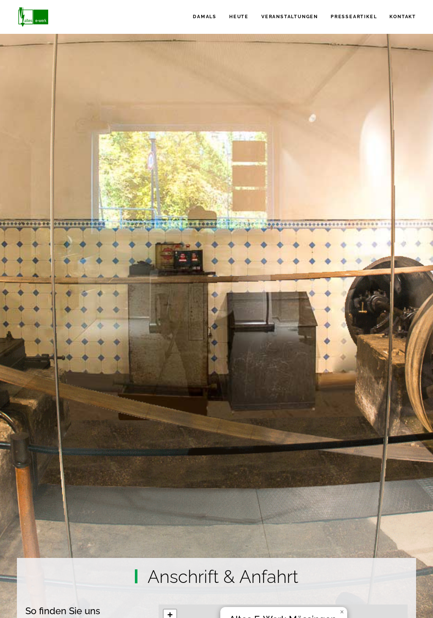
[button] (342, 612)
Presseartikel (354, 16)
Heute (239, 16)
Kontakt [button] (402, 16)
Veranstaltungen (289, 16)
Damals (204, 16)
